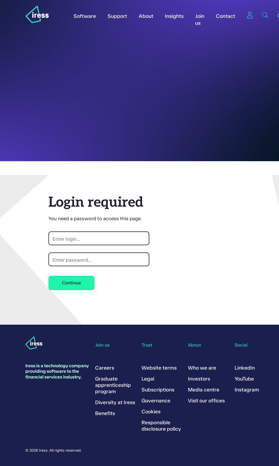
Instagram (247, 390)
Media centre (203, 390)
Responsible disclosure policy (161, 425)
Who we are (202, 368)
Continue (71, 283)
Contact (225, 16)
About (146, 16)
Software (84, 16)
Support (117, 16)
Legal (148, 379)
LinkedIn (245, 368)
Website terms (159, 368)
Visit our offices (206, 400)
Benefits (105, 413)
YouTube (244, 379)
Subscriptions (158, 390)
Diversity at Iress (115, 402)
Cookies (151, 411)
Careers (104, 368)
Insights (174, 16)
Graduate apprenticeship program (113, 385)
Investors (199, 379)
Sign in (249, 15)
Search (265, 15)
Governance (156, 400)
